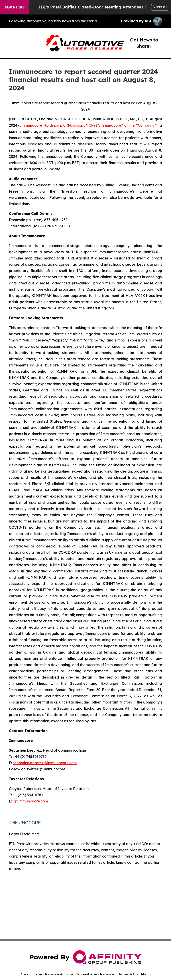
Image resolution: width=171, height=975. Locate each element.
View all (160, 7)
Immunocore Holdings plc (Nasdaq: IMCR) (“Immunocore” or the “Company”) (88, 125)
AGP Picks (14, 7)
